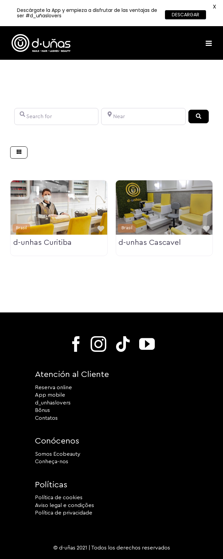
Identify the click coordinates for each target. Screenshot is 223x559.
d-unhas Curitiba (42, 242)
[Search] (198, 116)
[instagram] (98, 344)
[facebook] (76, 344)
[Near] (143, 116)
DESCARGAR (185, 14)
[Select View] (19, 152)
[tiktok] (123, 344)
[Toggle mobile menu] (209, 43)
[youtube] (147, 344)
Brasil (21, 228)
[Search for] (56, 116)
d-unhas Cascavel (149, 242)
